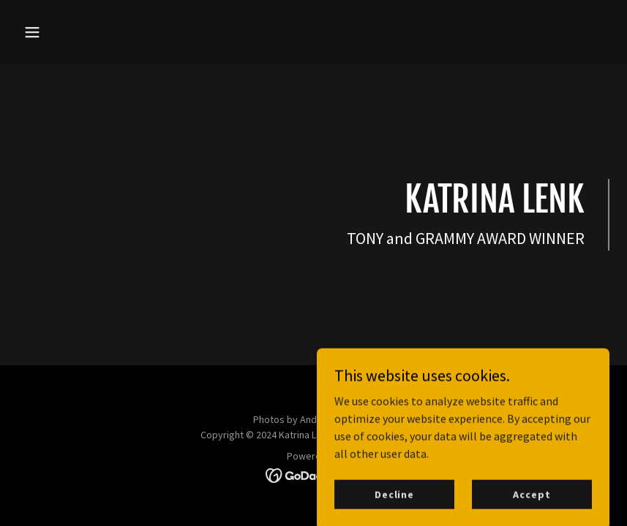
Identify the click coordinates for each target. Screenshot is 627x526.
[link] (313, 474)
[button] (62, 32)
